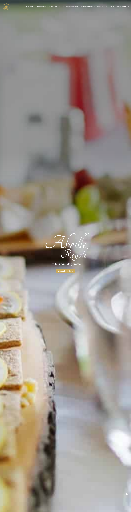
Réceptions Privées (70, 7)
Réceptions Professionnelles (48, 7)
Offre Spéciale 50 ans (105, 7)
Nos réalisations (122, 7)
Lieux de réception (87, 7)
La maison (30, 6)
